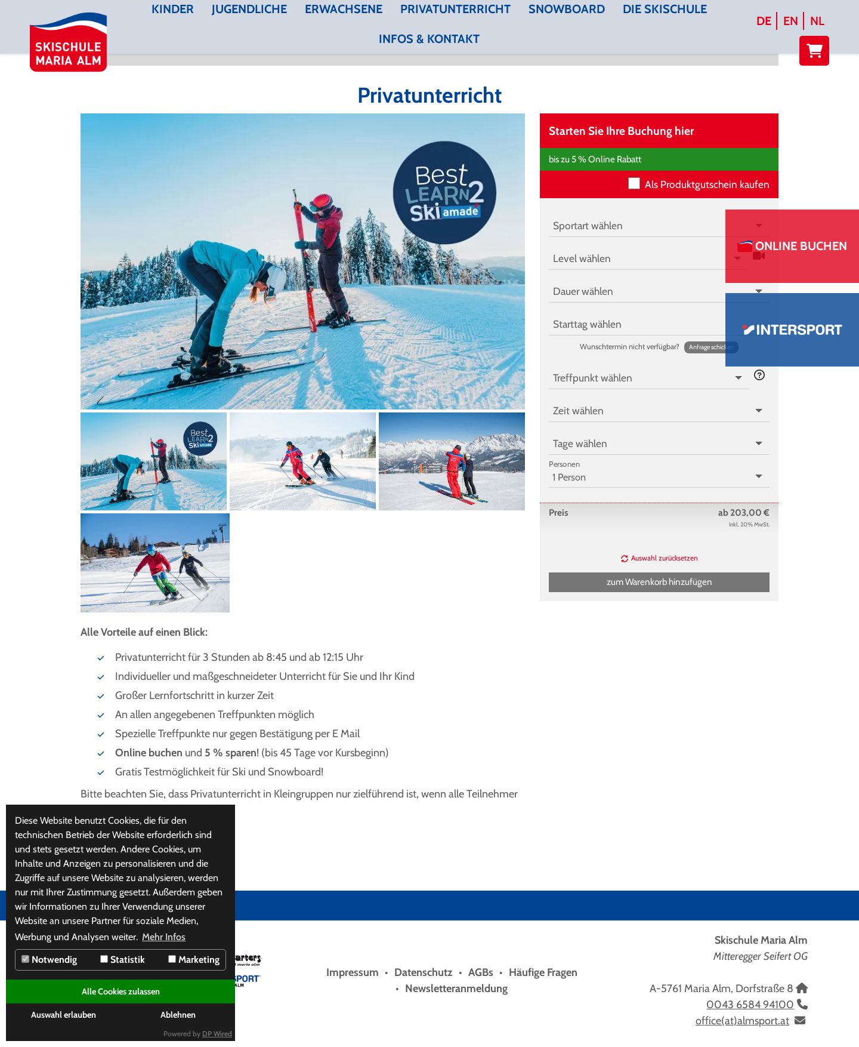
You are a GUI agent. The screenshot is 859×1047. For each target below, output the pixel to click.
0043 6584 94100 (750, 1004)
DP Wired (217, 1033)
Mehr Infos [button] (164, 937)
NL (817, 21)
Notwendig (49, 959)
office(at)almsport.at (742, 1020)
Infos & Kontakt (429, 39)
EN (790, 21)
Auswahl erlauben (63, 1014)
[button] (711, 347)
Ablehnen (178, 1014)
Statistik (122, 959)
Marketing (194, 959)
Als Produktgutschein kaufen (707, 184)
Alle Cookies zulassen (121, 991)
